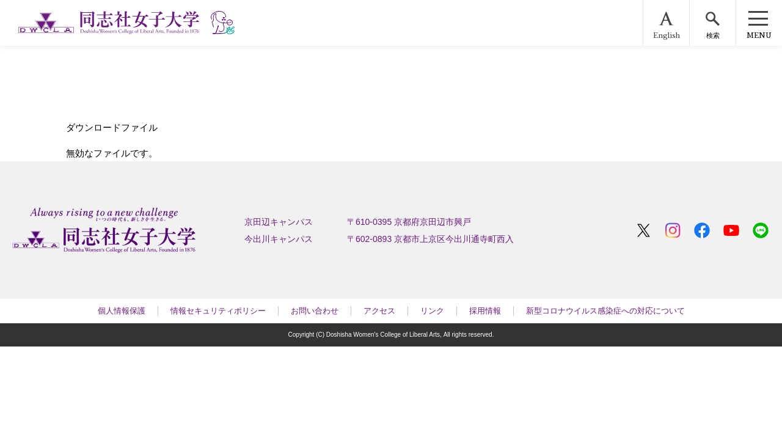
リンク (432, 310)
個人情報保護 (121, 310)
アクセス (379, 310)
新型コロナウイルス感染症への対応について (605, 310)
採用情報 (485, 310)
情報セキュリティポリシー (218, 310)
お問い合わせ (314, 310)
